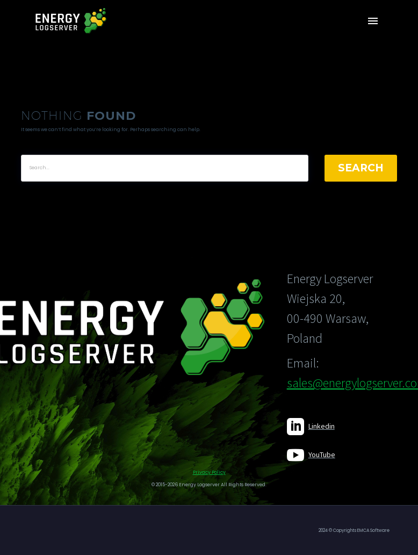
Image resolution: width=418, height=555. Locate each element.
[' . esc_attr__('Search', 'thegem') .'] (164, 168)
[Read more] (311, 426)
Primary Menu (373, 21)
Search (361, 168)
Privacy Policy (209, 472)
